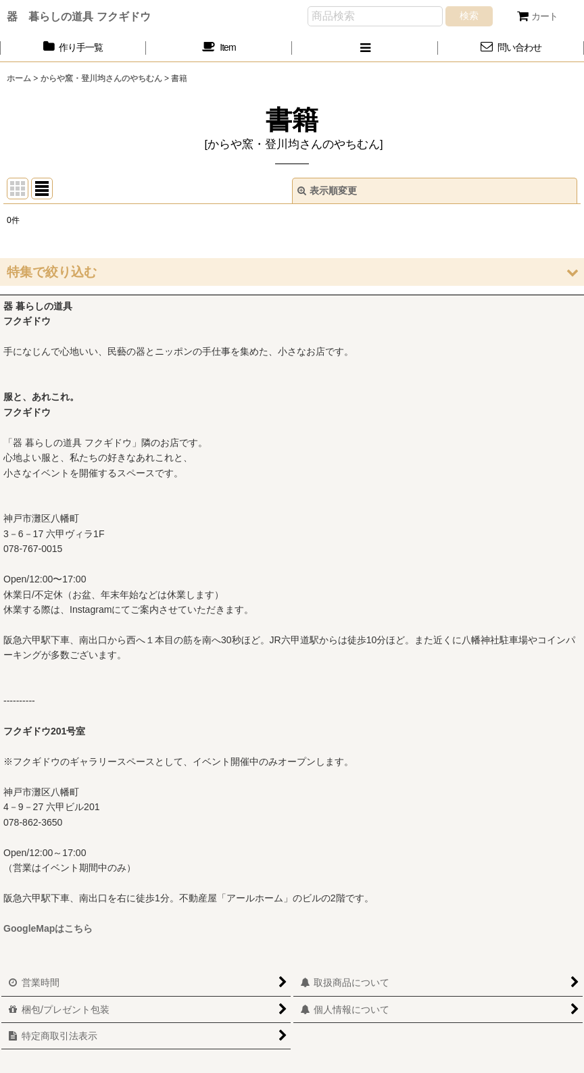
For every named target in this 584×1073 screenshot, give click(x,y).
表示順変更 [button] (327, 190)
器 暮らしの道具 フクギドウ (79, 16)
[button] (365, 47)
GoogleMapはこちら (48, 928)
